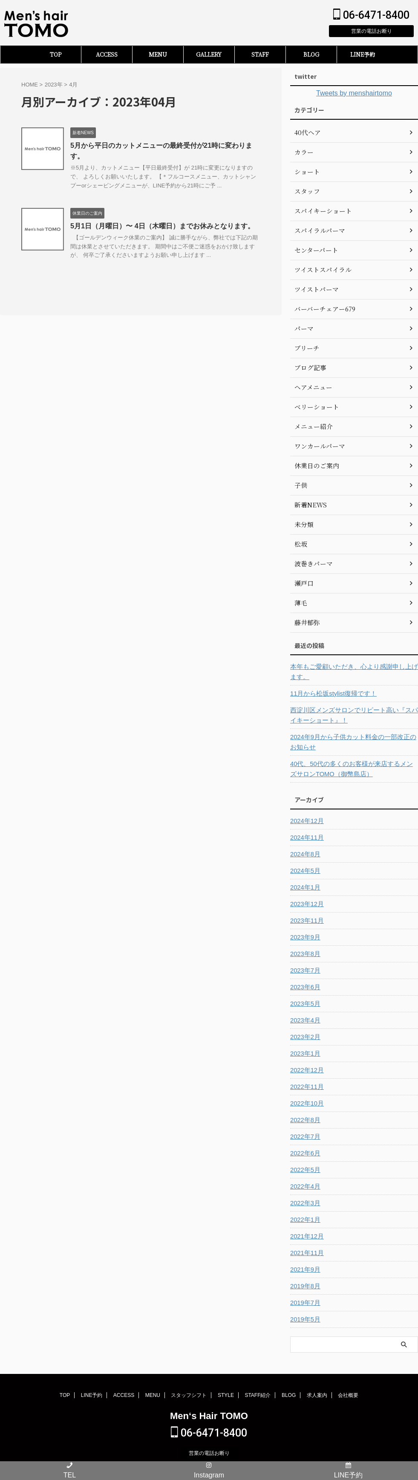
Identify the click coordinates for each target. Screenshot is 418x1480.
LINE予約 (362, 54)
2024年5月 (304, 870)
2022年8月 (304, 1120)
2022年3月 (304, 1203)
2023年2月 (304, 1037)
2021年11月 (306, 1253)
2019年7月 (304, 1302)
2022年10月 (306, 1103)
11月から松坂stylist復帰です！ (331, 693)
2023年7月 (304, 970)
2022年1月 (304, 1219)
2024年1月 (304, 887)
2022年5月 (304, 1169)
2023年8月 (304, 953)
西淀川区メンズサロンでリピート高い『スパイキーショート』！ (352, 715)
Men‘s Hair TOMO (209, 1416)
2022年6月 (304, 1153)
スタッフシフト (189, 1395)
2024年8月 (304, 854)
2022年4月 (304, 1186)
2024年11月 (306, 837)
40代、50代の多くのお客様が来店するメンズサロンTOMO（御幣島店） (353, 768)
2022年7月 (304, 1136)
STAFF (260, 54)
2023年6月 (304, 987)
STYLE (226, 1395)
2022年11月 (306, 1086)
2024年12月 (306, 821)
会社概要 (348, 1395)
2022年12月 (306, 1070)
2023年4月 (304, 1020)
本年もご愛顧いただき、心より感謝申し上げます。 (352, 671)
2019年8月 (304, 1286)
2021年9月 (304, 1269)
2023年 (54, 84)
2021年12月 (306, 1236)
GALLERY (209, 54)
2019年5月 (304, 1319)
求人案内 (317, 1395)
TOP (55, 54)
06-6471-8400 (371, 15)
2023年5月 (304, 1003)
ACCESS (107, 54)
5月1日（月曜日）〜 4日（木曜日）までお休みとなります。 (162, 226)
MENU (158, 54)
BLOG (311, 54)
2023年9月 (304, 937)
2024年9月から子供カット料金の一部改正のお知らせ (352, 742)
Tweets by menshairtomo (354, 93)
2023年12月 (306, 904)
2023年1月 (304, 1053)
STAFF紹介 (258, 1395)
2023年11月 (306, 920)
